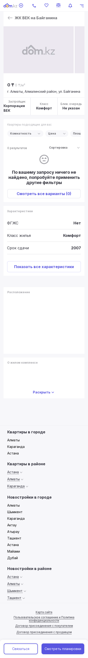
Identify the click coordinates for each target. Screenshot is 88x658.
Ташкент (14, 538)
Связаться (20, 649)
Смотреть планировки (63, 649)
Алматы (13, 440)
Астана (13, 453)
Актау (12, 525)
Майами (13, 551)
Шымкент (15, 512)
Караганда (16, 447)
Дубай (12, 558)
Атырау (13, 532)
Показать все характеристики (44, 266)
